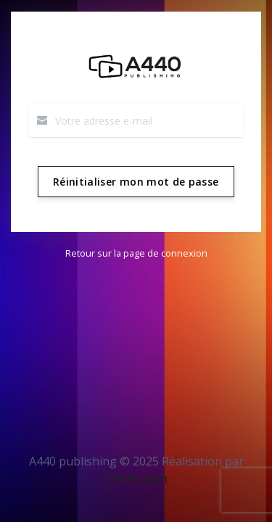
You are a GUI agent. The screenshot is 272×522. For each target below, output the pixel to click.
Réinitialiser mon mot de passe (136, 181)
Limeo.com (138, 478)
